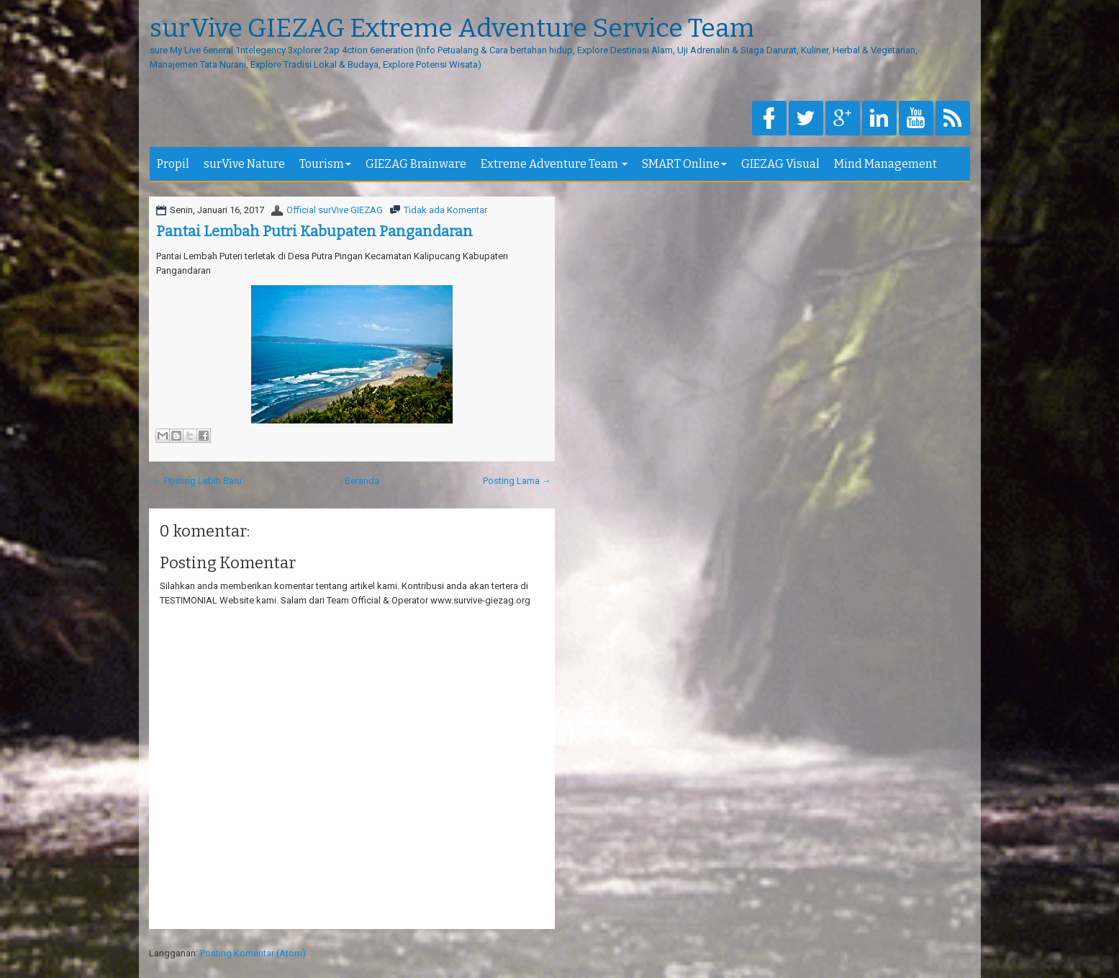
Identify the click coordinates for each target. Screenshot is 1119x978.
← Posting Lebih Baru (197, 480)
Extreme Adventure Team (554, 164)
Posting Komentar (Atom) (253, 953)
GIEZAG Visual (780, 164)
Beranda (362, 480)
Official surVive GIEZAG (334, 210)
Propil (173, 164)
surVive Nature (244, 164)
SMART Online (684, 164)
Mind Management (885, 164)
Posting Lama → (517, 480)
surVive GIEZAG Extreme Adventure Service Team (452, 28)
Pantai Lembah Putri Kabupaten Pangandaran (314, 231)
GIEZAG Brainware (416, 164)
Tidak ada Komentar (445, 210)
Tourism (325, 164)
